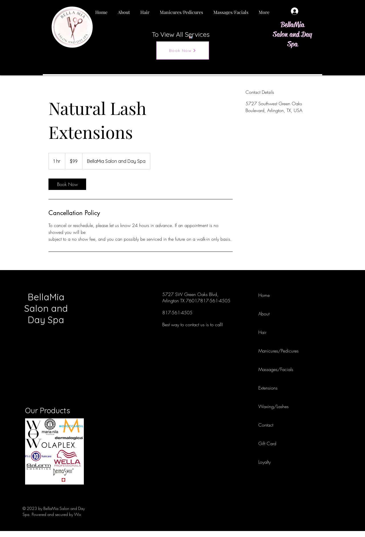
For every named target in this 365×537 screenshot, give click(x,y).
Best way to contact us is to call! (192, 324)
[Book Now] (182, 50)
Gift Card (267, 443)
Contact (265, 425)
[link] (67, 184)
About (263, 314)
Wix (77, 514)
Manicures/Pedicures (271, 351)
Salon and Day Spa (292, 39)
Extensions (267, 388)
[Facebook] (308, 294)
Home (264, 295)
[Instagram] (308, 313)
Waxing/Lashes (271, 406)
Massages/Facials (271, 369)
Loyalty (264, 462)
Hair (262, 332)
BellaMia (292, 24)
